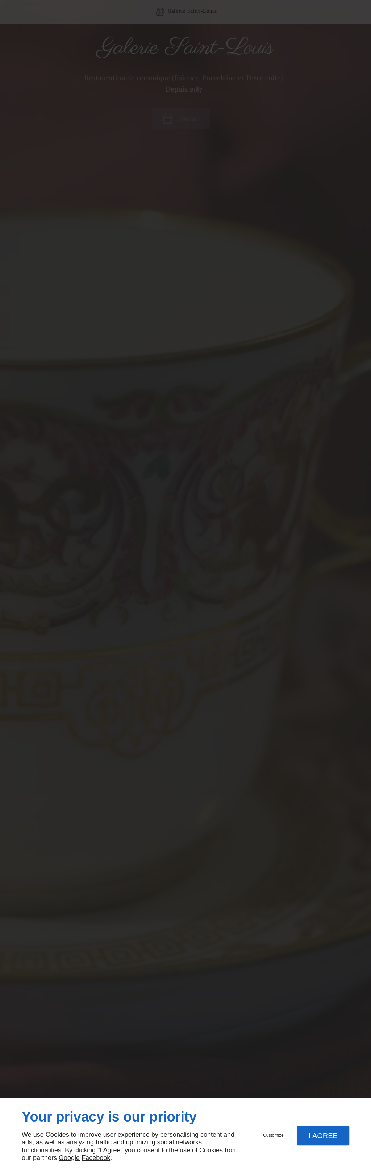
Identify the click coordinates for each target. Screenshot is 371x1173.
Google (69, 1157)
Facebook (96, 1157)
